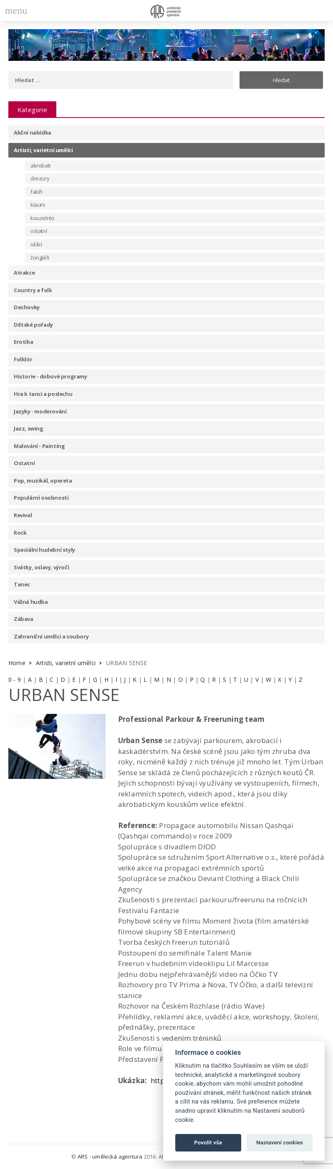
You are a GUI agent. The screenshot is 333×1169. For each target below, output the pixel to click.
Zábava (23, 619)
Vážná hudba (31, 602)
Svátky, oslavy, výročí (41, 567)
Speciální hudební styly (44, 549)
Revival (23, 515)
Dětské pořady (33, 324)
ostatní (38, 231)
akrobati (40, 165)
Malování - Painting (39, 446)
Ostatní (24, 463)
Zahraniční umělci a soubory (51, 636)
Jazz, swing (28, 428)
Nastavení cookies (279, 1142)
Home (16, 663)
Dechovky (27, 307)
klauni (37, 204)
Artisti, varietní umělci (43, 150)
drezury (39, 178)
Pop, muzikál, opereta (43, 480)
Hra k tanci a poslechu (43, 394)
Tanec (22, 584)
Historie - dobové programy (50, 376)
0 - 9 (14, 679)
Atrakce (24, 272)
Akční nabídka (32, 132)
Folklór (23, 359)
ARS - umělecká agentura (110, 1156)
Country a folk (33, 290)
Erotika (23, 341)
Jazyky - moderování (40, 411)
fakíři (36, 191)
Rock (20, 532)
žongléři (39, 257)
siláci (36, 244)
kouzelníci (42, 218)
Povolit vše (208, 1142)
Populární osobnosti (41, 497)
